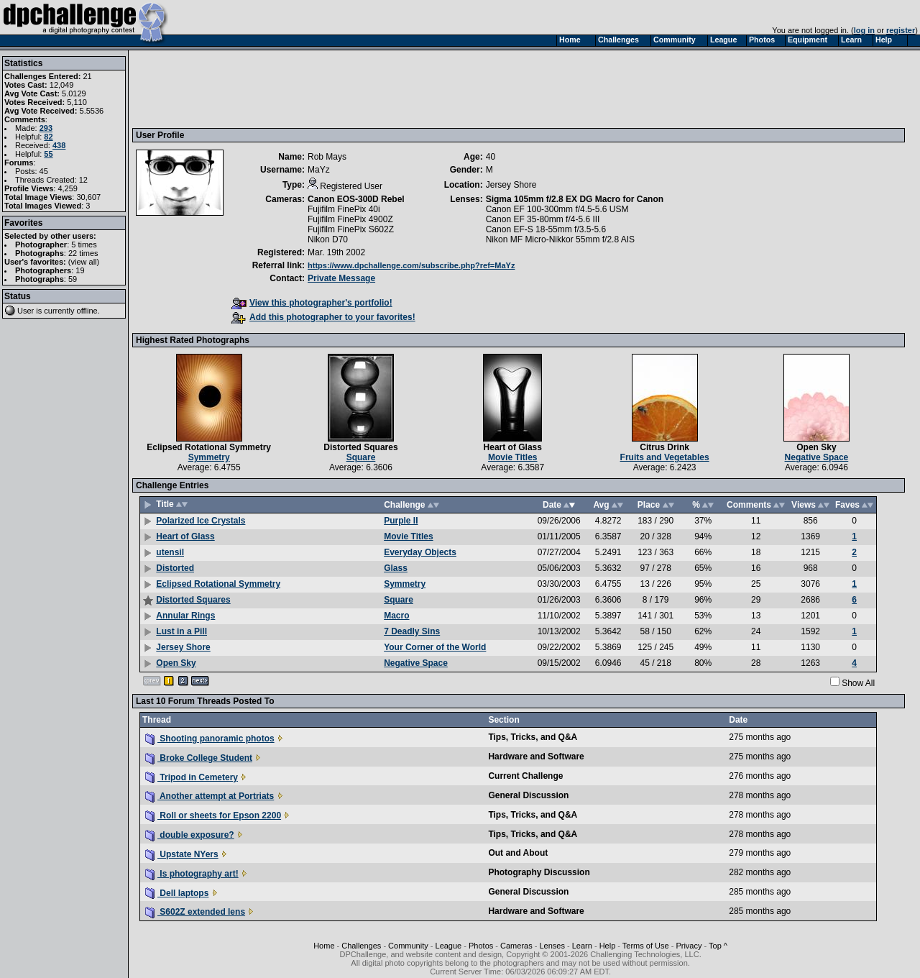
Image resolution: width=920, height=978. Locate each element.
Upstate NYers (181, 854)
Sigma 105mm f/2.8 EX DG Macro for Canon (574, 199)
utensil (170, 552)
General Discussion (528, 795)
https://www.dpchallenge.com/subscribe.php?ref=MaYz (411, 265)
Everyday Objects (420, 552)
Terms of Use (645, 945)
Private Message (341, 278)
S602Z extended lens (195, 912)
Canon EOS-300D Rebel (356, 199)
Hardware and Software (536, 756)
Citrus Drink (664, 447)
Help (607, 945)
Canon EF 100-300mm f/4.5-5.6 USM (557, 209)
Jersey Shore (183, 647)
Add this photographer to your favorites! (323, 317)
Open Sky (816, 447)
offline (87, 310)
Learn (582, 945)
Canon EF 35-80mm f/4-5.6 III (543, 219)
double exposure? (189, 835)
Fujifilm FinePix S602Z (351, 229)
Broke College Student (198, 758)
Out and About (518, 853)
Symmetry (209, 457)
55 (48, 154)
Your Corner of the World (435, 647)
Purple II (401, 521)
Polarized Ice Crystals (200, 521)
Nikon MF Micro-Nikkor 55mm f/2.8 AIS (560, 239)
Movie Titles (512, 457)
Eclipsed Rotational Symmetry (209, 447)
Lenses (551, 945)
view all (84, 261)
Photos (481, 945)
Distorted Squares (360, 447)
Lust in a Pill (181, 631)
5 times (83, 244)
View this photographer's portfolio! (311, 303)
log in (864, 30)
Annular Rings (185, 616)
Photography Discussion (538, 872)
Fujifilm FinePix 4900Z (350, 219)
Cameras (516, 945)
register (900, 30)
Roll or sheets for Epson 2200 (213, 815)
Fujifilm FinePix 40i (344, 209)
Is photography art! (192, 874)
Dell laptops (176, 893)
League (449, 945)
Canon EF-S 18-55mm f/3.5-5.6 (546, 229)
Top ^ (718, 945)
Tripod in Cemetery (191, 777)
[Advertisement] (397, 88)
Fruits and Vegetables (664, 457)
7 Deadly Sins (412, 631)
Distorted (175, 568)
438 (58, 145)
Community (408, 945)
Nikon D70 (328, 239)
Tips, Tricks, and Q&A (532, 737)
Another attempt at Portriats (209, 796)
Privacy (689, 945)
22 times (83, 253)
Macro (396, 616)
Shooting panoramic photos (210, 739)
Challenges (361, 945)
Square (361, 457)
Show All (858, 683)
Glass (396, 568)
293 (46, 128)
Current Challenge (525, 776)
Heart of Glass (513, 447)
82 (48, 136)
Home (323, 945)
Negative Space (817, 457)
